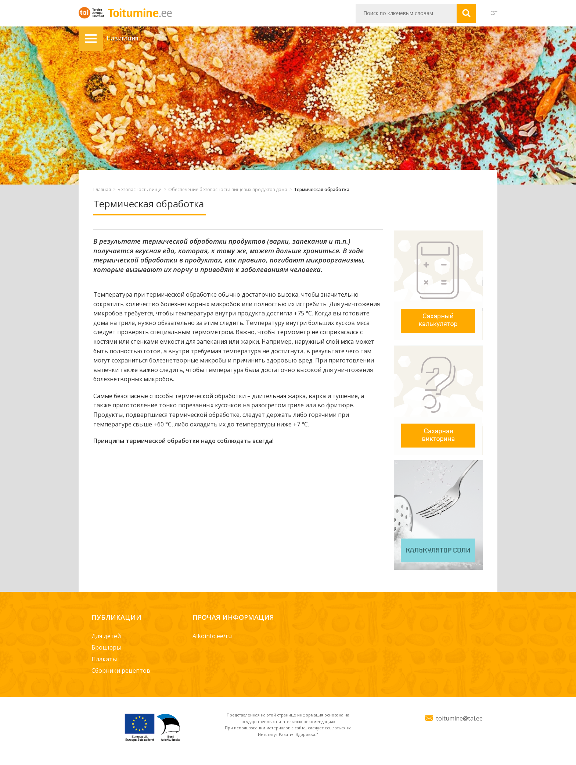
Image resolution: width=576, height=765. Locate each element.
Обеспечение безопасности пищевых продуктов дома (227, 189)
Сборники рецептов (120, 670)
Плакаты (104, 659)
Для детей (106, 636)
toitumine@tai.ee (459, 718)
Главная (102, 189)
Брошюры (106, 647)
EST (493, 13)
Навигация (91, 38)
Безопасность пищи (140, 189)
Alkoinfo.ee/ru (212, 636)
